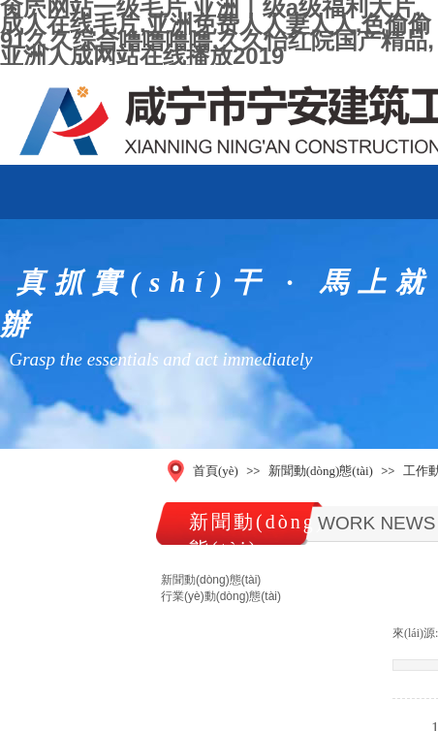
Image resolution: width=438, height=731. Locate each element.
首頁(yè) (215, 470)
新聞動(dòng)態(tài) (320, 470)
